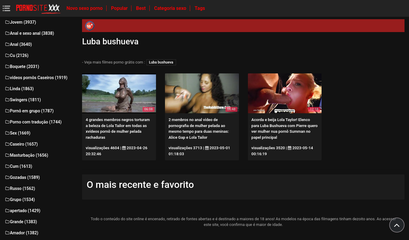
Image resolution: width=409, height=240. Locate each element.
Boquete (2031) (21, 66)
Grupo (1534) (19, 199)
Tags (200, 8)
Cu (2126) (16, 55)
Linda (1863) (19, 88)
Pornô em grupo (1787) (29, 110)
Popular (120, 8)
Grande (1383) (20, 221)
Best (141, 8)
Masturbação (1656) (26, 155)
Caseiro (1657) (21, 144)
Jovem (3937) (20, 22)
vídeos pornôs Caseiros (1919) (35, 77)
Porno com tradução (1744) (33, 122)
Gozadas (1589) (22, 177)
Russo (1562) (19, 188)
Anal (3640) (18, 44)
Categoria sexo (170, 8)
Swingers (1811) (22, 99)
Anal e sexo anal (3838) (29, 33)
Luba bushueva (161, 62)
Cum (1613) (18, 166)
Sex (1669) (17, 133)
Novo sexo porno (85, 8)
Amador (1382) (21, 232)
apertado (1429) (22, 210)
